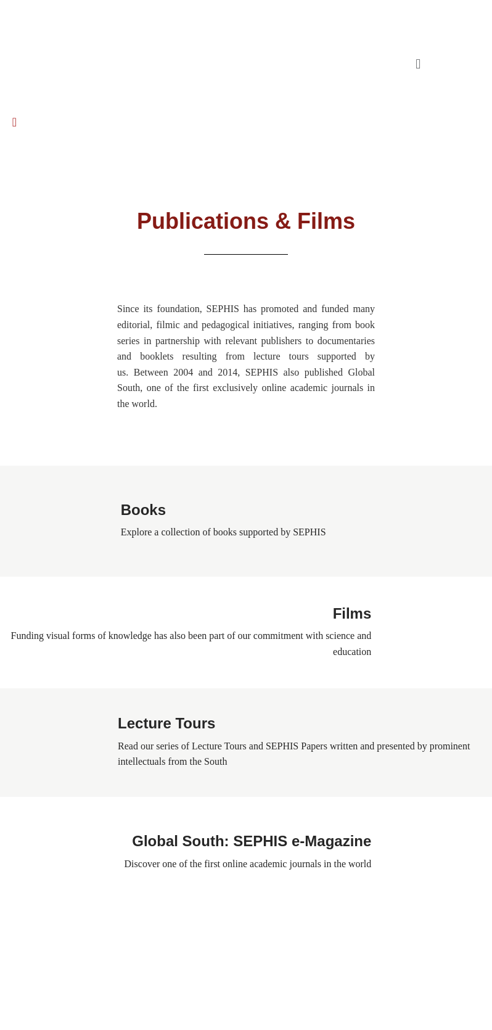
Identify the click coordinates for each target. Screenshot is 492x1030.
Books (143, 509)
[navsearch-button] (14, 112)
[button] (418, 63)
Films (352, 613)
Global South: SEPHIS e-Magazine (251, 841)
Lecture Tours (166, 723)
